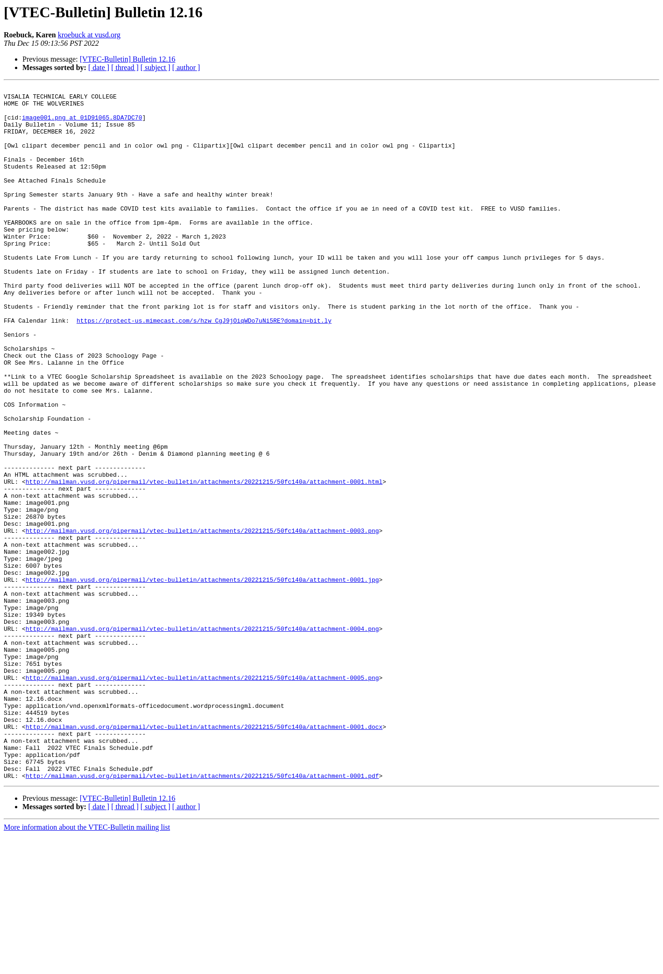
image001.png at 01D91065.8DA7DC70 (82, 124)
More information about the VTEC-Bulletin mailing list (87, 966)
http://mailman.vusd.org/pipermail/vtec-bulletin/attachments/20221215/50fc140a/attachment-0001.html (204, 561)
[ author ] (186, 67)
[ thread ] (125, 67)
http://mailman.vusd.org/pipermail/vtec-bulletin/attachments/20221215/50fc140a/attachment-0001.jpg (202, 679)
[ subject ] (155, 67)
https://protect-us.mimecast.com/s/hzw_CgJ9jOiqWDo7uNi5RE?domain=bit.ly (204, 368)
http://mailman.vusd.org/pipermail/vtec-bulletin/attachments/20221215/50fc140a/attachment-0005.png (202, 796)
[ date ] (98, 67)
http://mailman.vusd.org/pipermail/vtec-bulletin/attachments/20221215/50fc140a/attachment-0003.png (202, 620)
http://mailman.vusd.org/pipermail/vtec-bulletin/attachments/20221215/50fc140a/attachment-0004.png (202, 738)
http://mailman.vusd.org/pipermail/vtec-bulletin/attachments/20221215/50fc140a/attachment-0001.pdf (202, 914)
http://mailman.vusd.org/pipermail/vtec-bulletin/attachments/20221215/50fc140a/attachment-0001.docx (204, 855)
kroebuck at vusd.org (89, 35)
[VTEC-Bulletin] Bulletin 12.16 (128, 59)
